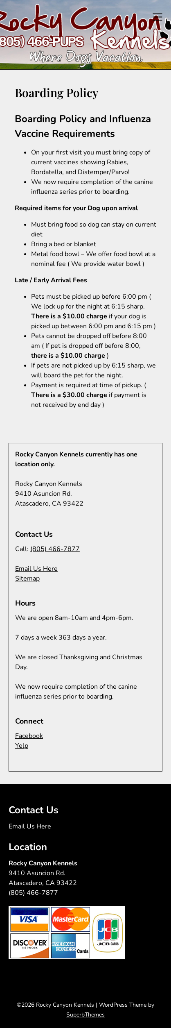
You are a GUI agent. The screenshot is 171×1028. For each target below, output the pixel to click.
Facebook (29, 735)
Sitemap (27, 578)
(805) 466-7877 (55, 549)
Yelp (21, 745)
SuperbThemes (85, 1015)
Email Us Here (36, 568)
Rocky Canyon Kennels (43, 863)
